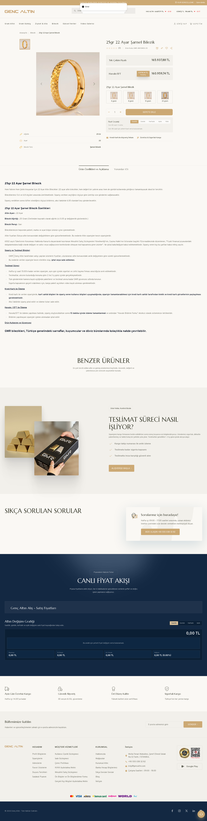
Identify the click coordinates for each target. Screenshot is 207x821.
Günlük (143, 122)
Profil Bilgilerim (39, 754)
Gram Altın (10, 24)
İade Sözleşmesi (62, 758)
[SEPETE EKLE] (149, 112)
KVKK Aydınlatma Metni (65, 768)
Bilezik (55, 24)
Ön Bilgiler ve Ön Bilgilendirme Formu (71, 777)
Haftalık (152, 122)
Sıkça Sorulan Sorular (105, 772)
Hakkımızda (100, 754)
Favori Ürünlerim (39, 768)
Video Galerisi (87, 24)
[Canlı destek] (201, 814)
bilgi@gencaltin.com (135, 766)
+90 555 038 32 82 (135, 761)
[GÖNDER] (193, 724)
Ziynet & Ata (41, 24)
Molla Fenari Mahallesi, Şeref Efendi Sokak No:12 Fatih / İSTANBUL (145, 755)
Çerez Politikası (62, 763)
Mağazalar (100, 758)
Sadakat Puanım (39, 777)
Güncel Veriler (69, 24)
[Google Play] (189, 766)
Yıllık (167, 122)
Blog (98, 777)
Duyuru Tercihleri (39, 772)
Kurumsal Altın (102, 763)
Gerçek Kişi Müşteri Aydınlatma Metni (71, 781)
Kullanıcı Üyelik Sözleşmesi (66, 754)
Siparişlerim (37, 758)
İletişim (99, 781)
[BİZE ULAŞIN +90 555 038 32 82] (160, 532)
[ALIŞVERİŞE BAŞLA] (121, 468)
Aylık (160, 122)
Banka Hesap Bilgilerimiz (106, 768)
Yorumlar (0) (121, 169)
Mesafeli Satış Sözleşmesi (66, 772)
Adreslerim (37, 763)
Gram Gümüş (25, 24)
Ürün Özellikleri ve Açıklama (94, 169)
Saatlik (134, 122)
